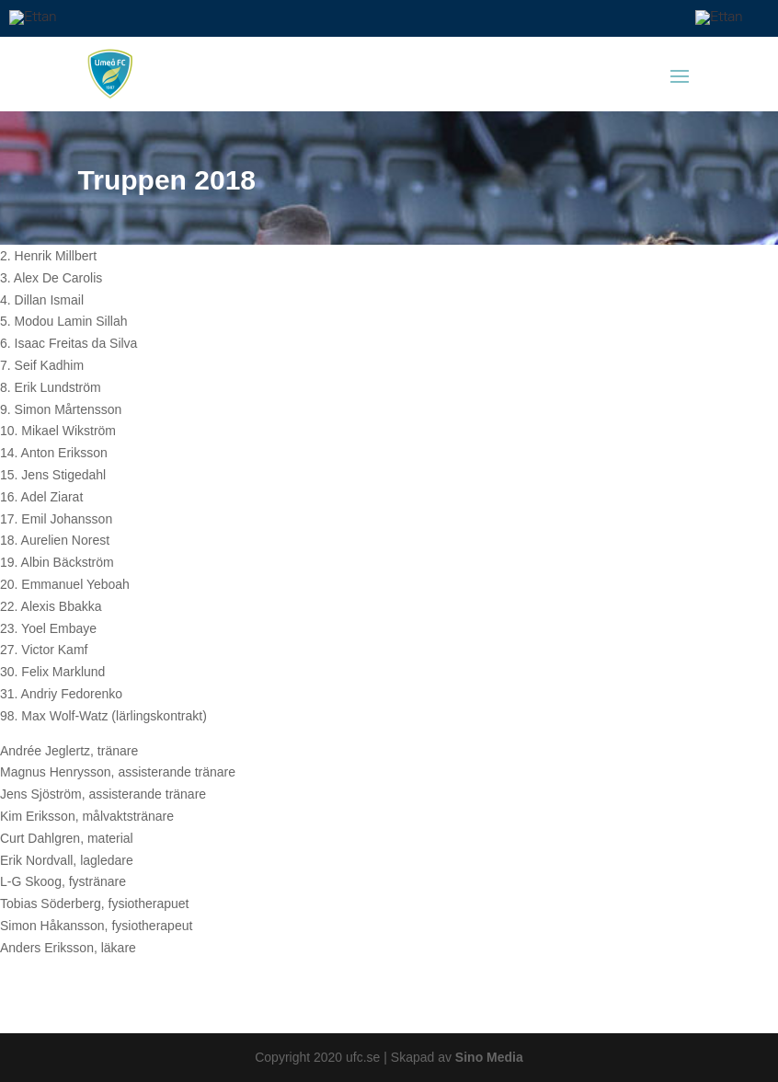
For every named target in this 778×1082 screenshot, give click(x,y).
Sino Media (489, 1057)
